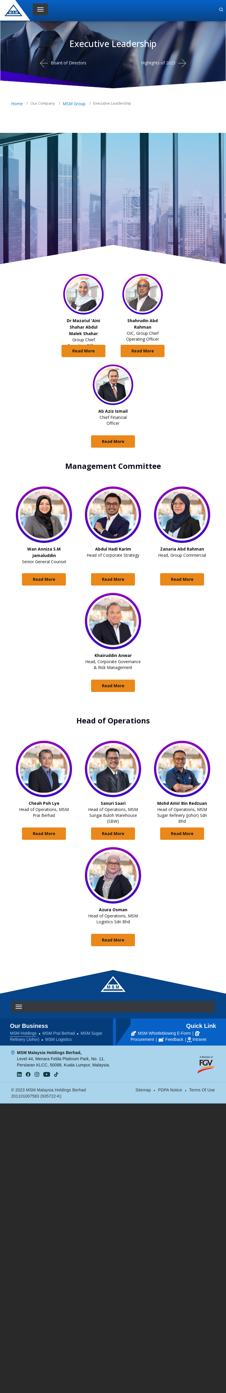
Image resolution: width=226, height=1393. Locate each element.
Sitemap (143, 1090)
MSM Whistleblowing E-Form (161, 1033)
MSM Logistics (58, 1039)
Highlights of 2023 (158, 63)
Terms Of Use (202, 1090)
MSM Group (74, 103)
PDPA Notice (170, 1090)
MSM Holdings (23, 1033)
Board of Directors (68, 63)
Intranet (199, 1039)
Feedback (171, 1039)
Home (17, 103)
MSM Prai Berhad (58, 1033)
